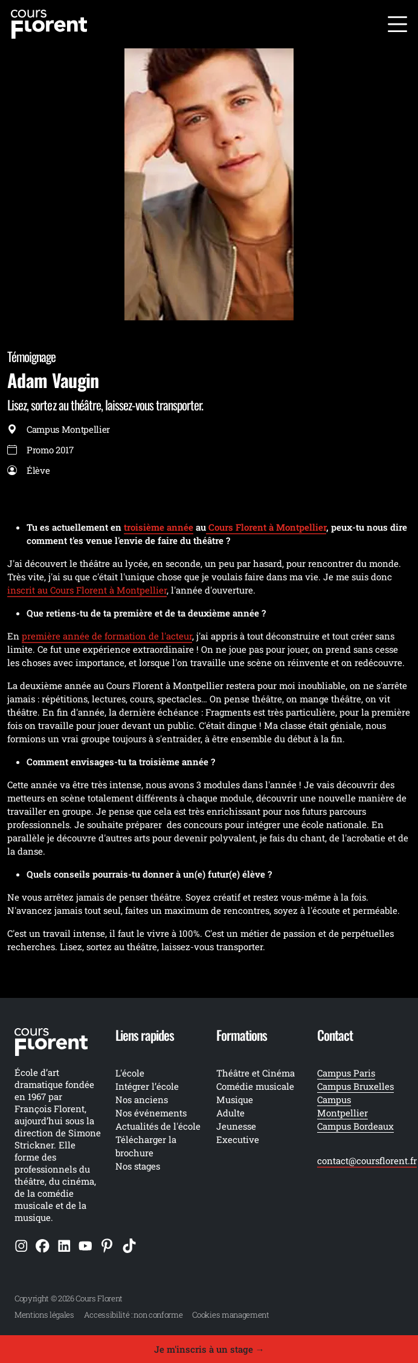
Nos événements (151, 1113)
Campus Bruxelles (355, 1086)
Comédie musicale (255, 1086)
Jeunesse (236, 1126)
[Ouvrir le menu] (397, 24)
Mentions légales (44, 1314)
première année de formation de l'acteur (107, 636)
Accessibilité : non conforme (133, 1314)
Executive (237, 1139)
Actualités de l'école (158, 1126)
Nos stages (137, 1166)
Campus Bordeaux (355, 1126)
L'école (129, 1073)
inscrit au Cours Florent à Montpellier (87, 590)
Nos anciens (141, 1099)
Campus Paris (346, 1073)
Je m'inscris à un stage (209, 1349)
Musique (234, 1099)
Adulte (230, 1113)
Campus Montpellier (342, 1106)
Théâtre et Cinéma (255, 1073)
